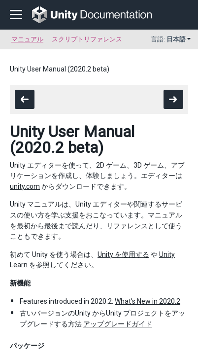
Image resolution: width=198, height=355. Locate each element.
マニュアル (27, 39)
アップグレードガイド (117, 324)
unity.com (25, 186)
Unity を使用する (123, 254)
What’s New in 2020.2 (147, 301)
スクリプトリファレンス (87, 39)
